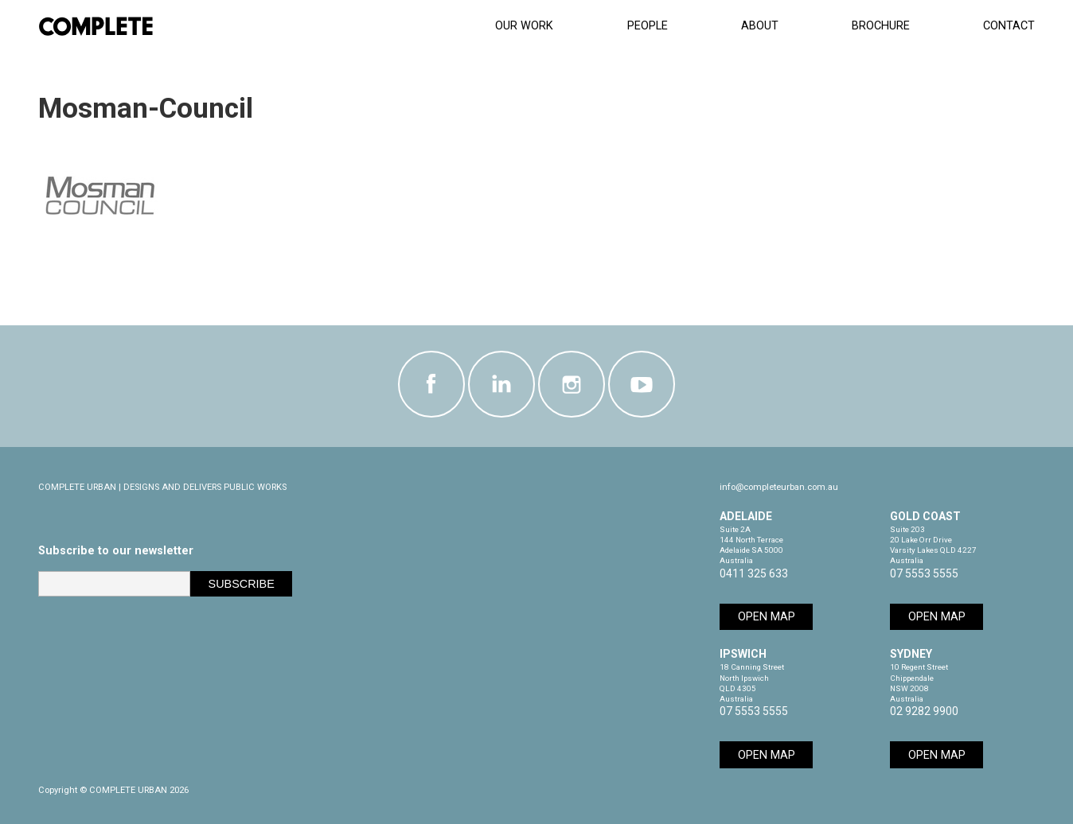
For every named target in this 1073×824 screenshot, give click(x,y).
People (647, 26)
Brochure (881, 26)
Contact (1009, 26)
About (759, 26)
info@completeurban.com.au (779, 487)
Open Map (766, 617)
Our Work (524, 26)
